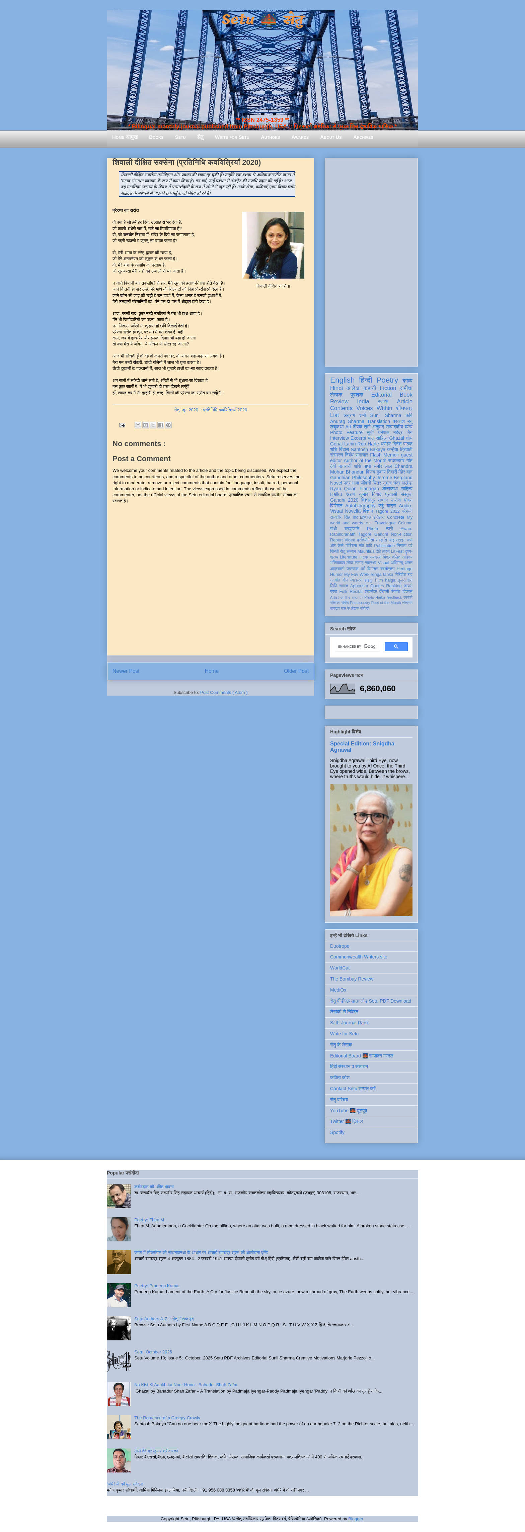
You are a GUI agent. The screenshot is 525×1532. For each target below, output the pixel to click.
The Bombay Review (351, 979)
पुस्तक (357, 395)
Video (350, 540)
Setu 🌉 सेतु (262, 20)
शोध (409, 438)
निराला (401, 545)
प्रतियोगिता (365, 540)
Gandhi (381, 534)
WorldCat (340, 968)
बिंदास (344, 449)
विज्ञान (368, 511)
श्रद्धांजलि (352, 528)
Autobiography (360, 505)
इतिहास (378, 517)
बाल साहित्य (378, 438)
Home (212, 671)
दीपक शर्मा (362, 426)
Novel (336, 483)
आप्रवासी (337, 569)
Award (406, 528)
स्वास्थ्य (370, 562)
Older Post (296, 671)
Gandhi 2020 (344, 500)
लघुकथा (337, 426)
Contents (341, 408)
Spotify (337, 1132)
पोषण (408, 500)
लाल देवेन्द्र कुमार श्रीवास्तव (156, 1450)
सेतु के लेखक (341, 1044)
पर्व (410, 545)
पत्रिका (335, 603)
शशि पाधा (362, 466)
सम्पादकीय (394, 426)
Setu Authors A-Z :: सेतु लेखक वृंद (164, 1318)
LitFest (397, 551)
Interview (339, 438)
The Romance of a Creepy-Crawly (167, 1417)
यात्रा (391, 505)
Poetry (387, 380)
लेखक (336, 395)
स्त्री (389, 528)
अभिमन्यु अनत (401, 562)
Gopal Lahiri (343, 443)
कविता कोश (340, 1077)
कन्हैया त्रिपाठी (399, 449)
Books (156, 137)
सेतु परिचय (339, 1099)
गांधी (333, 528)
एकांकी (407, 597)
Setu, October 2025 (153, 1351)
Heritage (404, 569)
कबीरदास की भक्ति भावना (154, 1186)
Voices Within (374, 408)
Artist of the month (346, 597)
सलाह (359, 562)
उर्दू (381, 505)
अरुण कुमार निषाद (363, 494)
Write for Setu (232, 137)
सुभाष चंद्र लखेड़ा (397, 483)
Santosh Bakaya (368, 449)
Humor (336, 574)
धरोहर (386, 443)
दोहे (378, 551)
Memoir (391, 454)
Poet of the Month (386, 603)
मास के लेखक (350, 608)
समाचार (362, 454)
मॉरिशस (351, 545)
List (334, 415)
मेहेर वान (405, 472)
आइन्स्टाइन (397, 540)
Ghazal (396, 438)
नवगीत (335, 580)
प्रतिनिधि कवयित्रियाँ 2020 (225, 409)
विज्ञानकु (368, 500)
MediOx (338, 990)
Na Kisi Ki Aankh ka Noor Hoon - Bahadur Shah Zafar (186, 1384)
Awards (300, 137)
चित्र (376, 483)
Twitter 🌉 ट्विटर (346, 1121)
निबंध (349, 454)
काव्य (407, 381)
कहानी (369, 388)
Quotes (377, 586)
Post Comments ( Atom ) (224, 692)
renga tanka (382, 574)
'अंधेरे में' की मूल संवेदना (125, 1484)
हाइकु (369, 580)
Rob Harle (368, 443)
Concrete (395, 517)
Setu (180, 137)
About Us (331, 137)
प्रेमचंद (407, 511)
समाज (343, 586)
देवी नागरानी (341, 466)
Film (379, 580)
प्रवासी (391, 494)
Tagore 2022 (387, 511)
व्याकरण (356, 580)
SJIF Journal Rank (349, 1022)
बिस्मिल (336, 505)
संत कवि (365, 545)
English (342, 380)
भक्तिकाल (337, 562)
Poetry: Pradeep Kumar (157, 1285)
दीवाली (384, 591)
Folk (344, 591)
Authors (270, 137)
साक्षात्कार (396, 460)
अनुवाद (378, 426)
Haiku (336, 494)
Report (336, 540)
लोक (350, 562)
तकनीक (371, 591)
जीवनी (366, 483)
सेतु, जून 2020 (186, 409)
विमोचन (372, 569)
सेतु (200, 137)
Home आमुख (125, 137)
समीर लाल (382, 466)
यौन (345, 580)
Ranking (393, 586)
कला (369, 523)
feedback (394, 597)
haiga (390, 580)
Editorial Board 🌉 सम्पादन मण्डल (361, 1055)
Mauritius (365, 551)
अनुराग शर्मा (355, 415)
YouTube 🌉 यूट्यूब (348, 1110)
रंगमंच (395, 591)
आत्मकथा (390, 488)
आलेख (353, 388)
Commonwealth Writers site (358, 956)
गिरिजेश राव (403, 574)
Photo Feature (346, 432)
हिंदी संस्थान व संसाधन (349, 1066)
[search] (356, 647)
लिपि (333, 586)
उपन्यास (353, 569)
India (363, 401)
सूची (370, 432)
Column (405, 523)
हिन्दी (365, 380)
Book (406, 395)
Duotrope (340, 946)
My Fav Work (356, 574)
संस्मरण (336, 454)
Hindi (336, 388)
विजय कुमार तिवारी (381, 472)
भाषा (355, 483)
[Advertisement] (371, 261)
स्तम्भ (383, 401)
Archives (363, 137)
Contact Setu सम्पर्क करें (353, 1088)
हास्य (386, 551)
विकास (407, 591)
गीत (409, 460)
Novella (353, 511)
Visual (383, 562)
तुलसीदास (405, 580)
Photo (372, 528)
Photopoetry (360, 603)
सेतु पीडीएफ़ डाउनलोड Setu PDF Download (370, 1001)
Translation (378, 421)
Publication (384, 545)
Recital (356, 591)
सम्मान (383, 500)
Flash (375, 454)
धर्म (363, 569)
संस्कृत (407, 494)
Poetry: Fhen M (149, 1219)
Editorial (381, 395)
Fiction (388, 388)
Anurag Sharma (347, 421)
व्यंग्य (408, 426)
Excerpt (358, 438)
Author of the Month (365, 460)
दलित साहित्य (402, 557)
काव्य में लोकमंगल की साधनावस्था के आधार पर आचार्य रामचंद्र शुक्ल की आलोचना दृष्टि (201, 1252)
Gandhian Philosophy (352, 477)
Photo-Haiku (374, 597)
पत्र (347, 483)
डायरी (408, 586)
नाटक (363, 557)
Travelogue (385, 523)
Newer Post (126, 671)
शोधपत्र (404, 408)
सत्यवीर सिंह (340, 517)
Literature (349, 557)
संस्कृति (381, 540)
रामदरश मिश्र (380, 557)
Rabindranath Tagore (350, 534)
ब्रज (333, 591)
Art (349, 426)
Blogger (355, 1518)
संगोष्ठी (364, 608)
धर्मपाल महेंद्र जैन (395, 432)
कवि (408, 415)
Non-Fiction (401, 534)
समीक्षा (406, 388)
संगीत (345, 603)
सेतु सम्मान (348, 551)
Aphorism (359, 586)
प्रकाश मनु (402, 421)
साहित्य (406, 488)
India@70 (362, 517)
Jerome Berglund (394, 477)
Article (404, 401)
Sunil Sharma (385, 415)
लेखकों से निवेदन (344, 1011)
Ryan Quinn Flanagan (354, 488)
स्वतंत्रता (387, 569)
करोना (396, 500)
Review (339, 401)
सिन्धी (334, 551)
